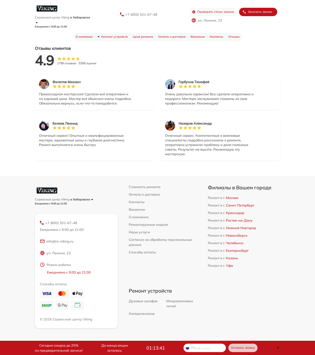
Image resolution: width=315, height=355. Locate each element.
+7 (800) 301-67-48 (141, 14)
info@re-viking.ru (56, 241)
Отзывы (234, 37)
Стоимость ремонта (144, 187)
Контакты (216, 37)
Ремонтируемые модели (148, 224)
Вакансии (198, 37)
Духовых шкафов (143, 301)
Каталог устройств (114, 37)
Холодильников (142, 313)
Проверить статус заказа (213, 12)
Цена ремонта (143, 37)
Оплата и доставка (172, 37)
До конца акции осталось (114, 347)
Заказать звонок (257, 12)
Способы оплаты (142, 252)
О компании (83, 37)
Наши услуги (139, 232)
